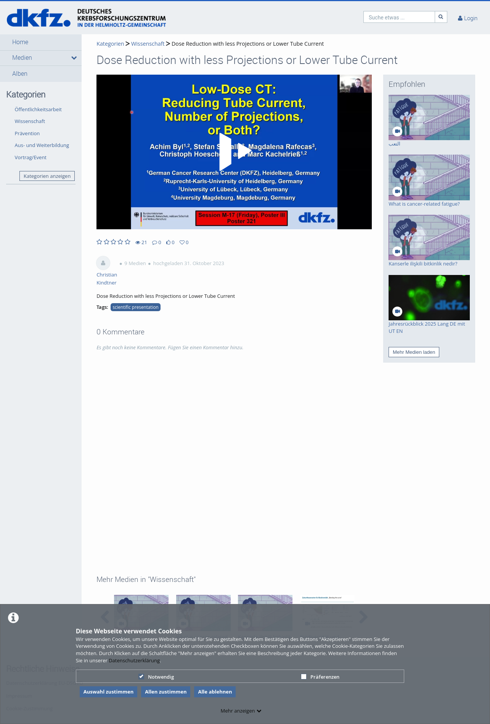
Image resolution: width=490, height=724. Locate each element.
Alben (19, 74)
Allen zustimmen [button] (165, 691)
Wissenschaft (30, 121)
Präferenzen (320, 676)
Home (20, 42)
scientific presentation (135, 307)
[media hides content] (73, 58)
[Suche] (441, 17)
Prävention (27, 133)
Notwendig (156, 676)
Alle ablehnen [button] (215, 691)
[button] (41, 42)
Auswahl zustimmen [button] (109, 691)
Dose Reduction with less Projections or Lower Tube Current (248, 43)
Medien (22, 58)
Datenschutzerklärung (134, 660)
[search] (399, 17)
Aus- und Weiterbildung (42, 145)
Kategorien (110, 43)
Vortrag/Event (31, 157)
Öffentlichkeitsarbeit (38, 109)
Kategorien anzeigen (47, 176)
